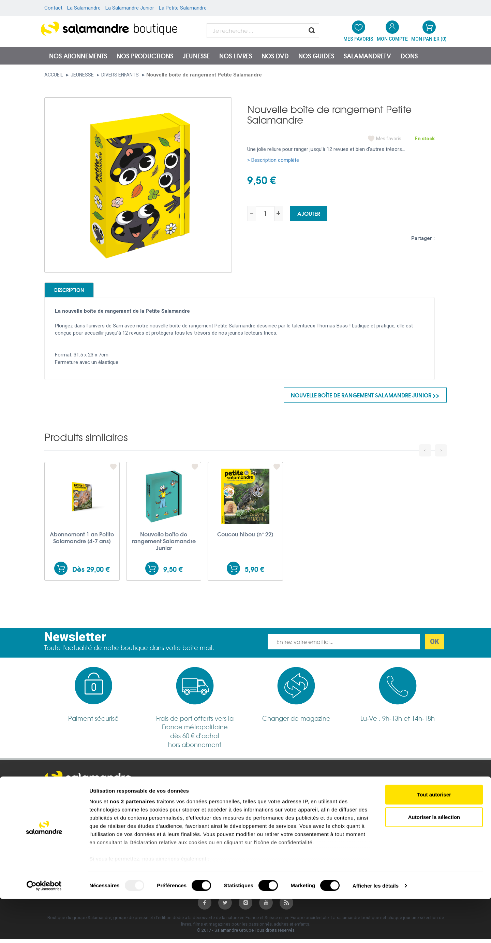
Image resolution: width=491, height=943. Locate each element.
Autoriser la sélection (434, 861)
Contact (53, 8)
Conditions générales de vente (182, 799)
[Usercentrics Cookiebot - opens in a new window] (44, 930)
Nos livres (235, 55)
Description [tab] (79, 291)
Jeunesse (196, 55)
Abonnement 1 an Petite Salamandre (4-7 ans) (82, 541)
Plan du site (61, 808)
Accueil (53, 75)
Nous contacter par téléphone (384, 811)
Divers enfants (120, 75)
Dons (409, 55)
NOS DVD (275, 55)
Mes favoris (388, 138)
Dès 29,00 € (90, 573)
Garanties (157, 817)
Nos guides (316, 55)
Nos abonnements (78, 55)
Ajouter (308, 213)
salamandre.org (265, 799)
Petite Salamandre (269, 817)
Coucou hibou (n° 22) (245, 538)
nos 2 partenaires (132, 845)
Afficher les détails (376, 929)
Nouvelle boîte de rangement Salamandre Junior (164, 545)
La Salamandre (84, 8)
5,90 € (254, 573)
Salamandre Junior (269, 808)
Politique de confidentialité (177, 808)
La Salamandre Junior (129, 8)
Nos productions (145, 55)
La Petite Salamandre (183, 8)
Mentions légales (67, 799)
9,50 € (172, 573)
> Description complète (273, 160)
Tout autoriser (434, 839)
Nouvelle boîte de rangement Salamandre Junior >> (365, 398)
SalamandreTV (367, 55)
